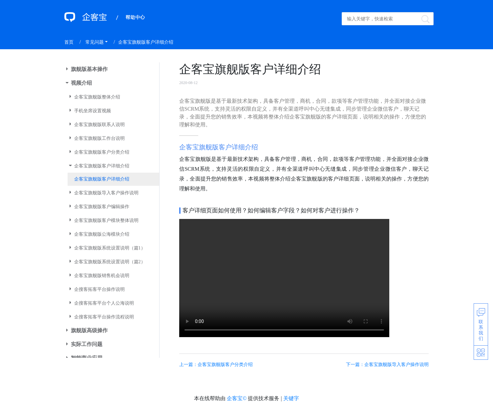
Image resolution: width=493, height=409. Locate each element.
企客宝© (236, 398)
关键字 (291, 398)
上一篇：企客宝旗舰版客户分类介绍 (216, 364)
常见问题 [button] (94, 42)
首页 (69, 42)
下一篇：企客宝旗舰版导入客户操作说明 (387, 364)
